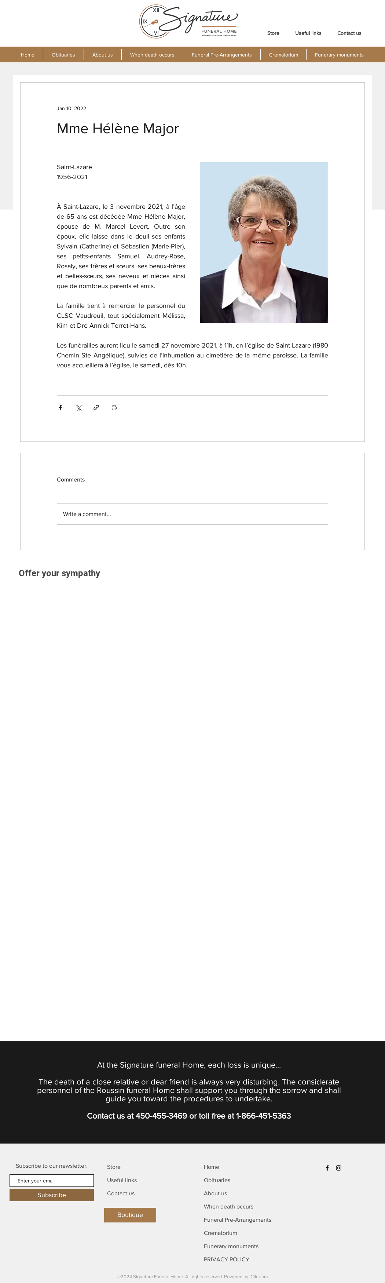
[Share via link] (96, 407)
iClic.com (258, 1276)
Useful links (122, 1180)
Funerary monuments (231, 1246)
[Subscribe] (52, 1195)
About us (215, 1193)
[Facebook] (327, 1167)
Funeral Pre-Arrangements (237, 1220)
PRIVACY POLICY (226, 1259)
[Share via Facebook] (60, 407)
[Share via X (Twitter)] (78, 407)
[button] (102, 54)
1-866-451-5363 (263, 1116)
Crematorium (220, 1233)
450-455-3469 (161, 1116)
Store (114, 1167)
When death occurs (228, 1206)
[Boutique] (130, 1215)
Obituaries (217, 1180)
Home (211, 1167)
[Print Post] (114, 407)
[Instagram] (338, 1167)
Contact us (121, 1193)
